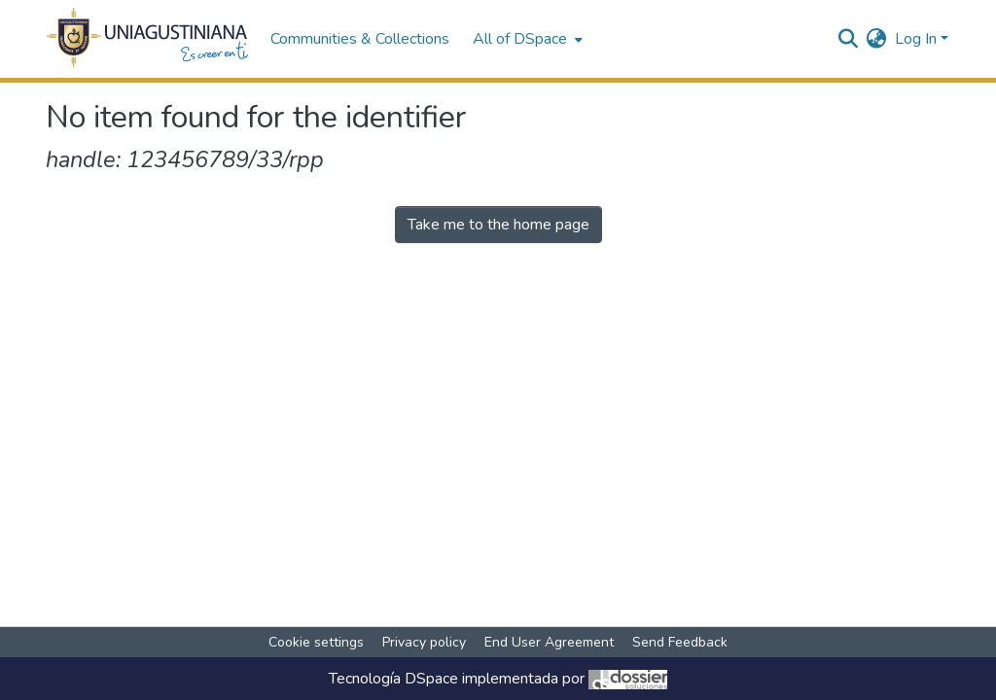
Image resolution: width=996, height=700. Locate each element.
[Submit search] (848, 39)
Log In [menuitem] (916, 39)
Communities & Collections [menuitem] (359, 39)
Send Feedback (680, 642)
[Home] (148, 39)
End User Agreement (549, 642)
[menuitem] (526, 39)
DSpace (431, 678)
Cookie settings (316, 642)
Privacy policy (424, 642)
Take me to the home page (498, 224)
